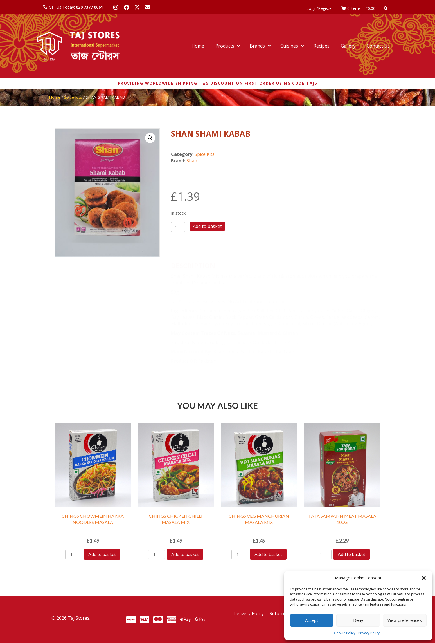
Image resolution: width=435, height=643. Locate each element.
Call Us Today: (76, 7)
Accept (311, 620)
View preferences (404, 620)
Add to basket (207, 226)
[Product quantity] (178, 227)
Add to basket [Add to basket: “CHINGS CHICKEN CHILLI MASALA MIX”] (185, 554)
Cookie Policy (344, 633)
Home (54, 97)
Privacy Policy (369, 633)
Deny (358, 620)
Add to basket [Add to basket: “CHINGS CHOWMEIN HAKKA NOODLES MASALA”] (102, 554)
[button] (424, 578)
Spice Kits (73, 97)
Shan (191, 161)
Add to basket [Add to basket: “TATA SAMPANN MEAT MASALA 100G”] (351, 554)
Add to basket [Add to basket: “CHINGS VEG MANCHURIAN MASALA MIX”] (268, 554)
